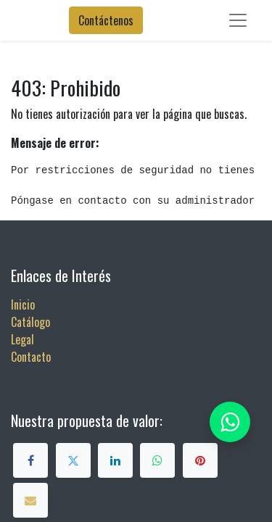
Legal (22, 339)
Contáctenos (105, 20)
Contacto (31, 356)
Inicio (23, 304)
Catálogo (30, 322)
